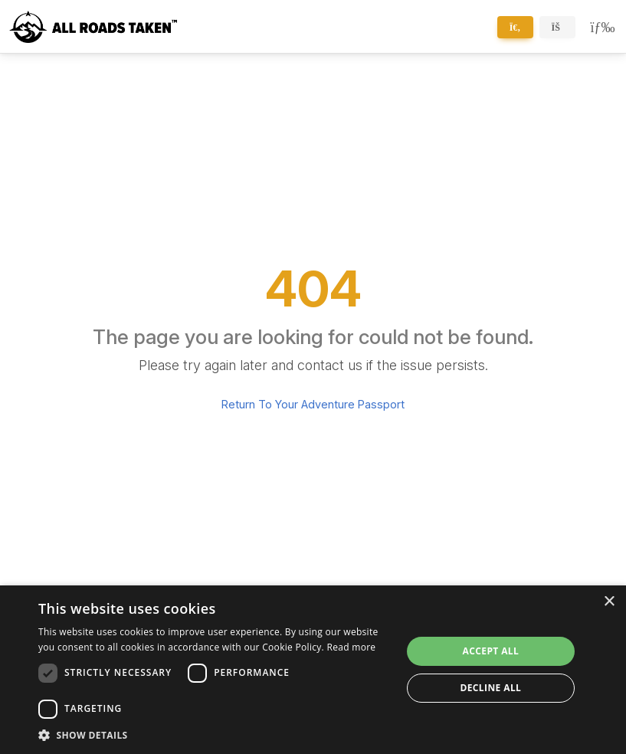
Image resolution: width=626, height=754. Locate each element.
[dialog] (313, 669)
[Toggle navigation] (600, 27)
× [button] (609, 602)
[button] (214, 735)
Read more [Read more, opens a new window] (350, 647)
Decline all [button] (490, 687)
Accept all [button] (490, 650)
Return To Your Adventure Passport (313, 404)
